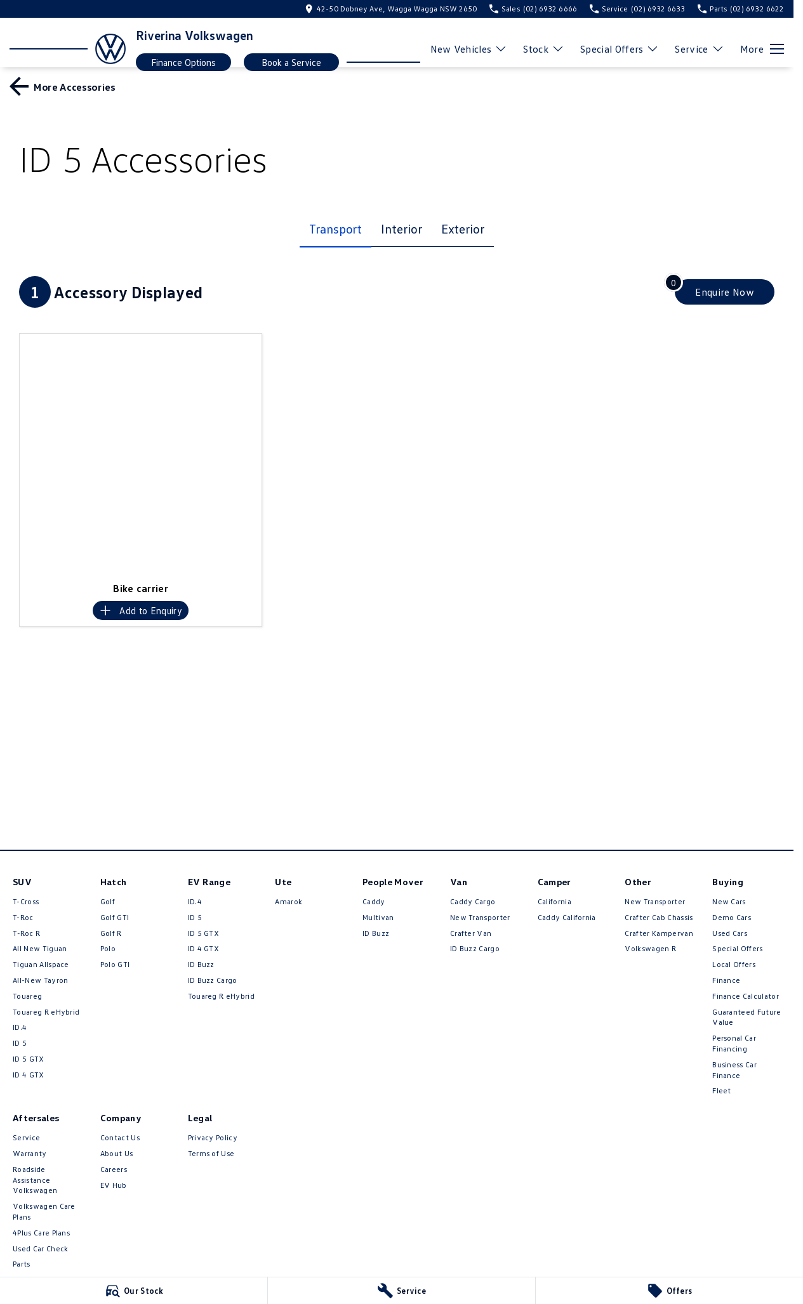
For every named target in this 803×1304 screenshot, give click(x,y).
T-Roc (23, 917)
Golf (107, 901)
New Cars (729, 901)
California (554, 901)
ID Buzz (201, 964)
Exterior (462, 228)
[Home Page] (68, 49)
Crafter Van (471, 933)
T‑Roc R (26, 933)
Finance (726, 980)
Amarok (288, 901)
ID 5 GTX (28, 1059)
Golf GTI (114, 917)
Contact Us (120, 1137)
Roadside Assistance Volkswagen (35, 1179)
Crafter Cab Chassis (659, 917)
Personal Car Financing (734, 1043)
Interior (401, 228)
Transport (335, 228)
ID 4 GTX (28, 1074)
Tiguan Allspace (41, 964)
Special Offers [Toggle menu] (619, 49)
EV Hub (113, 1185)
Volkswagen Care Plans (44, 1211)
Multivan (378, 917)
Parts (21, 1263)
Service (26, 1137)
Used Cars (729, 933)
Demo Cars (731, 917)
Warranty (30, 1153)
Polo (108, 948)
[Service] (401, 1290)
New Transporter (480, 917)
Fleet (721, 1090)
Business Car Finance (734, 1070)
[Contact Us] (391, 8)
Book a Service (291, 62)
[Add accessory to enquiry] (141, 610)
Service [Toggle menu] (699, 49)
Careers (113, 1169)
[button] (141, 455)
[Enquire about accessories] (724, 292)
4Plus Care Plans (41, 1232)
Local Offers (733, 964)
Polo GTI (115, 964)
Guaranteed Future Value (746, 1017)
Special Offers (737, 948)
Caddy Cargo (473, 901)
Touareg (27, 996)
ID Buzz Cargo (212, 980)
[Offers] (669, 1290)
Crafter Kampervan (659, 933)
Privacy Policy (212, 1137)
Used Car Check (40, 1248)
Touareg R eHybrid (46, 1012)
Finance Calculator (745, 996)
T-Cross (26, 901)
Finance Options (183, 62)
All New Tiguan (40, 948)
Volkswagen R (650, 948)
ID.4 (20, 1027)
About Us (116, 1153)
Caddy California (567, 917)
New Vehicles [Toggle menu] (469, 49)
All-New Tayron (40, 980)
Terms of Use (211, 1153)
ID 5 (20, 1043)
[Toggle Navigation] (762, 49)
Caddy (373, 901)
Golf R (111, 933)
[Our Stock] (133, 1290)
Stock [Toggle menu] (543, 49)
